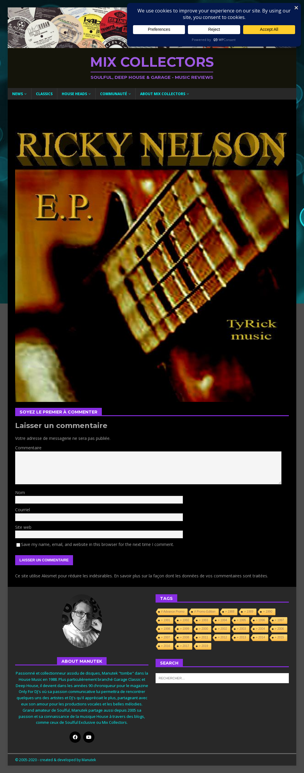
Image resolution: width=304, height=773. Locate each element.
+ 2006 (279, 628)
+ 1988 (230, 611)
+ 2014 (260, 637)
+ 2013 (241, 637)
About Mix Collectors (162, 93)
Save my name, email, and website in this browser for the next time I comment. (97, 544)
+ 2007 (165, 637)
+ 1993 (203, 620)
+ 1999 (184, 628)
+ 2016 (165, 646)
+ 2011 (203, 637)
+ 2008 (184, 637)
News (17, 93)
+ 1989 (248, 611)
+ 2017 (184, 646)
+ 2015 (279, 637)
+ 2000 (203, 628)
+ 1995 (241, 620)
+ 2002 (222, 628)
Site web (23, 527)
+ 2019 (203, 646)
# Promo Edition (204, 611)
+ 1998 (165, 628)
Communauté (113, 93)
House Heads (74, 93)
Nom (20, 492)
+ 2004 (260, 628)
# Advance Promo (173, 611)
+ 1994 (222, 620)
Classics (44, 93)
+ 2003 (241, 628)
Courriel (22, 509)
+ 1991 (165, 620)
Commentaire (28, 448)
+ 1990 (267, 611)
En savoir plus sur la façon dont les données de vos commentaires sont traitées (190, 576)
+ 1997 (279, 620)
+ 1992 (184, 620)
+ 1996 (260, 620)
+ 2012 (222, 637)
